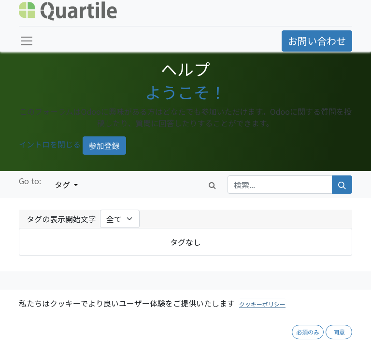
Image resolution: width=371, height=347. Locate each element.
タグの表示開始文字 (61, 219)
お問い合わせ (317, 41)
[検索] (342, 184)
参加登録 (104, 145)
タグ (63, 184)
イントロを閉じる (50, 144)
